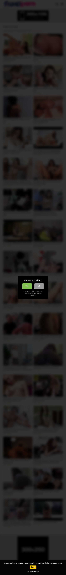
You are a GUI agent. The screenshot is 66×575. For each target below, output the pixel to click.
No (39, 286)
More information (33, 572)
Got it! (33, 567)
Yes (27, 286)
